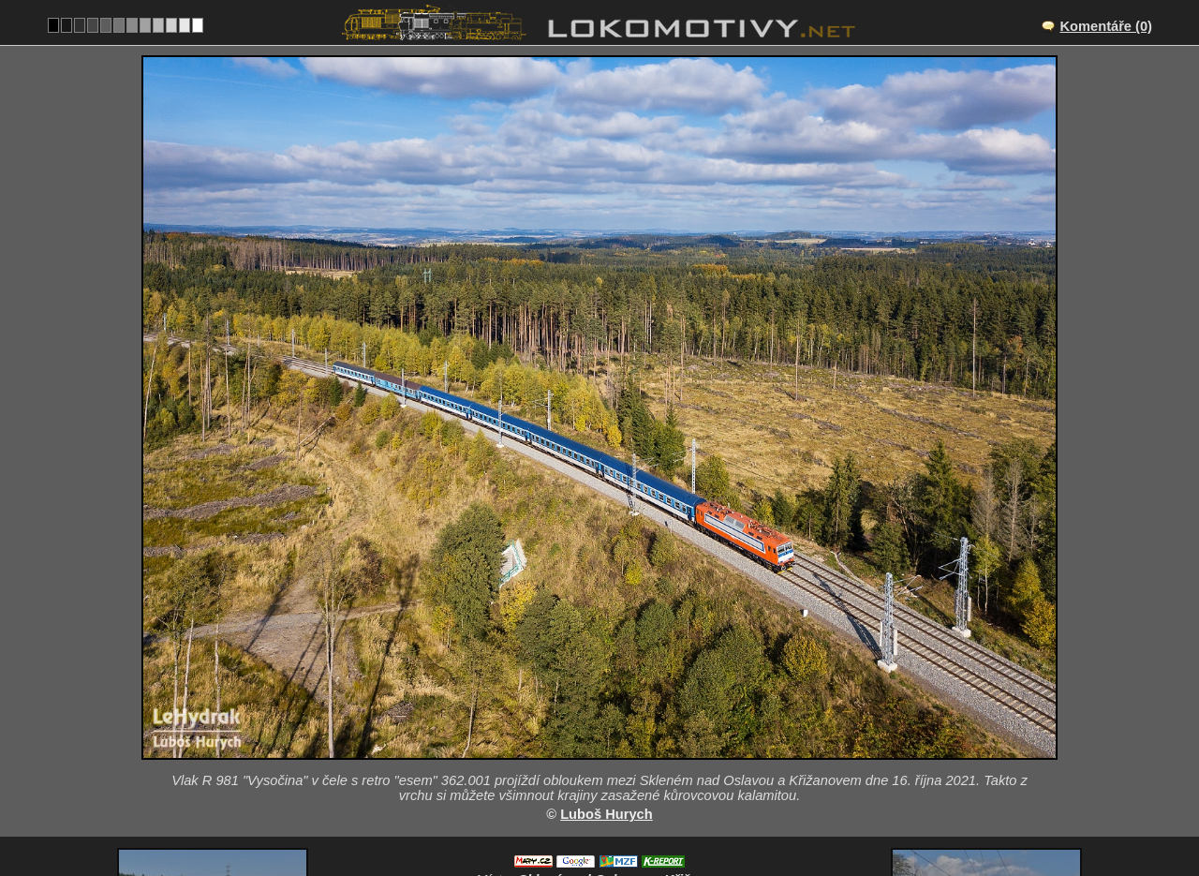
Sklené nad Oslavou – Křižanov (619, 718)
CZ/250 (616, 738)
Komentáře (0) (1105, 26)
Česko (589, 816)
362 (643, 816)
